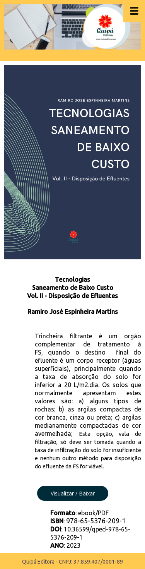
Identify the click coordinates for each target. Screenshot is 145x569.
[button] (72, 493)
